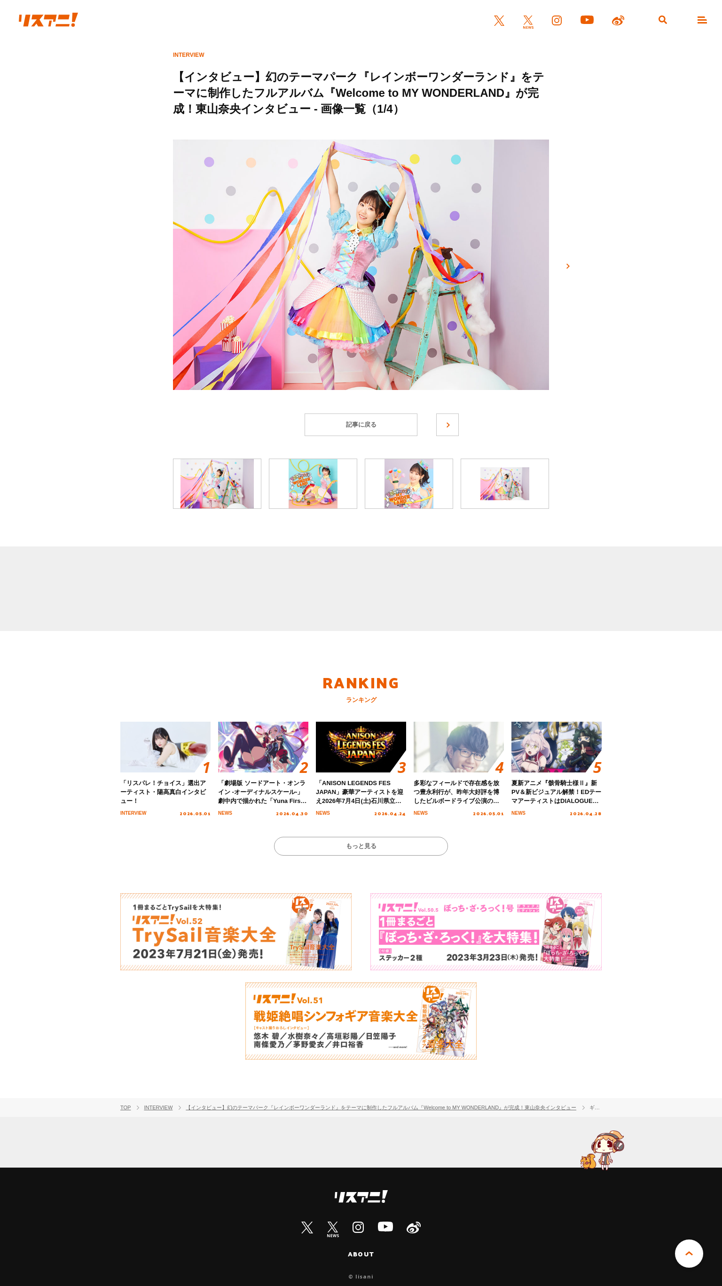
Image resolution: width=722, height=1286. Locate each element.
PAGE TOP (689, 1253)
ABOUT (361, 1254)
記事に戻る (361, 424)
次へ (568, 266)
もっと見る (361, 846)
